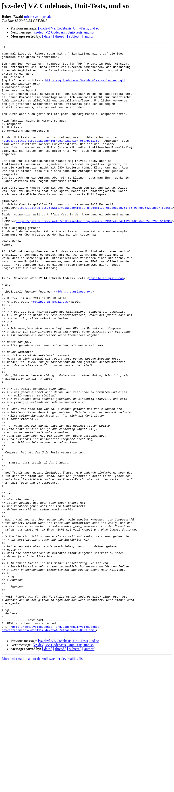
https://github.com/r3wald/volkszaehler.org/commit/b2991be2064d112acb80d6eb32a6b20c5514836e (94, 257)
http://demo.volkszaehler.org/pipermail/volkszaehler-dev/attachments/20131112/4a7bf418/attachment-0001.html (52, 745)
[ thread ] (59, 36)
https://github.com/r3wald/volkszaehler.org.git (85, 88)
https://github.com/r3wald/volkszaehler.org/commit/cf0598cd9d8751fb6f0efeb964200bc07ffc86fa (94, 240)
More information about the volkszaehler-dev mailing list (43, 776)
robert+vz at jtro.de (38, 17)
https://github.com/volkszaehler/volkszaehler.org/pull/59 (50, 160)
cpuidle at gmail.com (106, 325)
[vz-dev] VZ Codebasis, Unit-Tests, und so (68, 28)
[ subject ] (74, 36)
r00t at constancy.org (74, 341)
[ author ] (89, 36)
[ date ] (47, 36)
